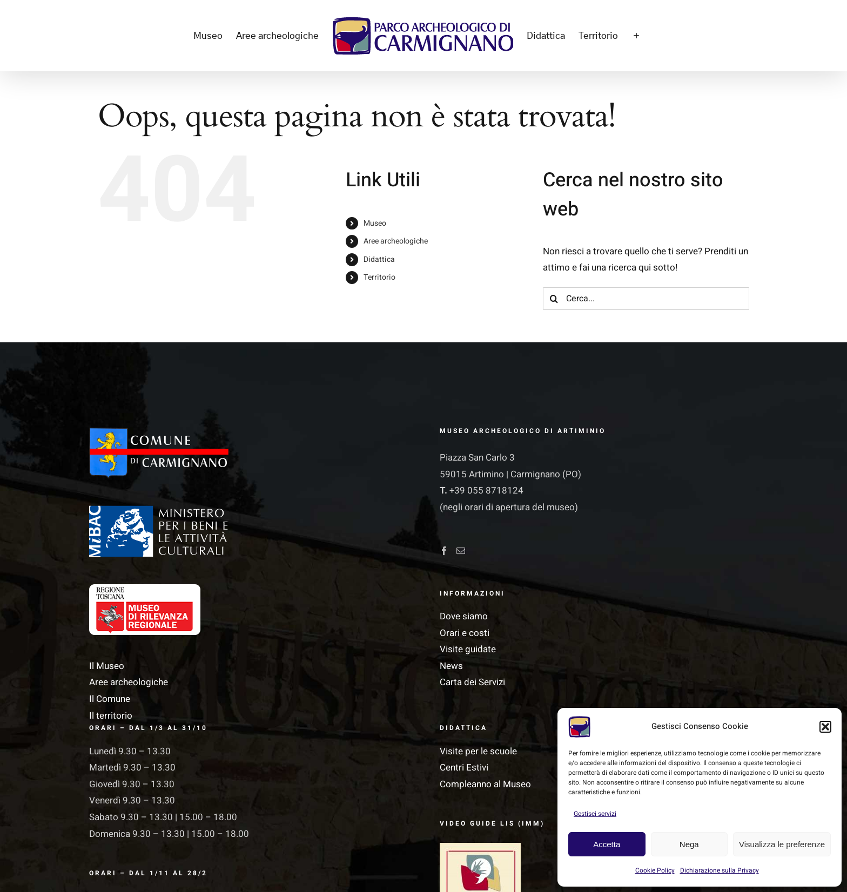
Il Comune (109, 699)
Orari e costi (464, 633)
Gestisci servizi (595, 814)
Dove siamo (464, 616)
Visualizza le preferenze (782, 844)
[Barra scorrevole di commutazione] (636, 35)
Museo (375, 223)
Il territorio (110, 715)
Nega (689, 844)
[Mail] (460, 550)
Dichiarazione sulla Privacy (719, 870)
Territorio (379, 277)
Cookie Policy (655, 870)
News (451, 666)
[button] (825, 726)
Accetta (606, 844)
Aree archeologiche (396, 241)
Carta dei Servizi (472, 682)
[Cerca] (554, 298)
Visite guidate (468, 649)
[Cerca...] (646, 298)
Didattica (379, 259)
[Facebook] (444, 550)
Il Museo (106, 666)
